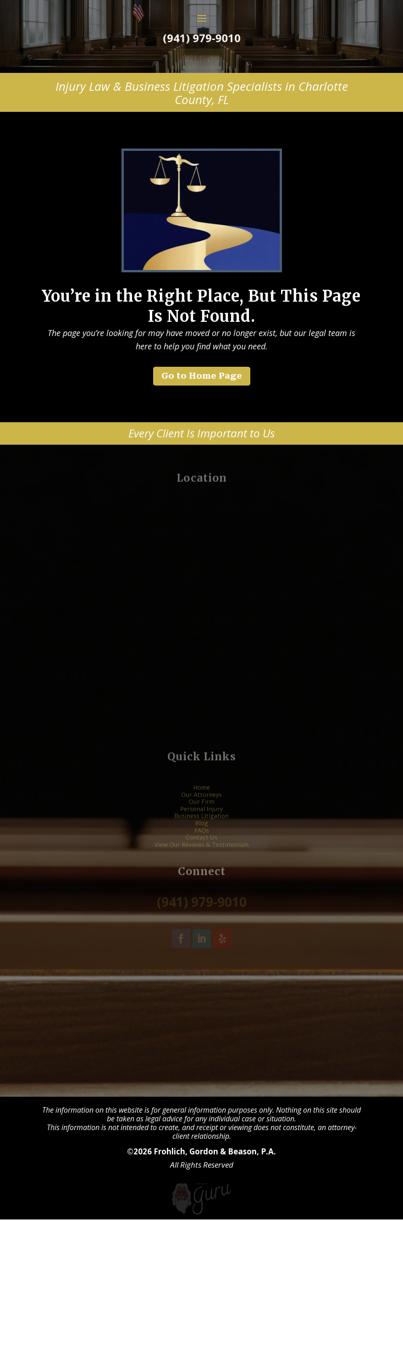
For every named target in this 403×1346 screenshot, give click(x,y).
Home (201, 920)
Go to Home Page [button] (201, 442)
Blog (201, 948)
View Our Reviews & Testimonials (201, 965)
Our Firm (201, 931)
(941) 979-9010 (201, 103)
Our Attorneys (201, 925)
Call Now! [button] (202, 124)
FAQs (201, 953)
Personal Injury (201, 937)
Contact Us (201, 959)
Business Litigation (201, 942)
